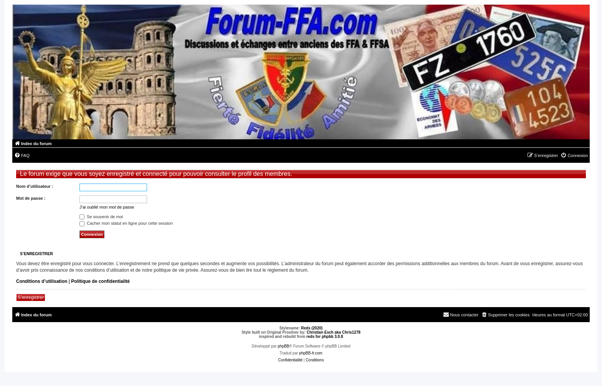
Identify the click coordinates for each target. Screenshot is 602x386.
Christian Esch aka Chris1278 (334, 332)
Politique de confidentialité (100, 281)
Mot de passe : (30, 198)
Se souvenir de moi (101, 216)
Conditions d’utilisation (41, 281)
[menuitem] (22, 155)
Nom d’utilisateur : (34, 186)
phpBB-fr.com (310, 353)
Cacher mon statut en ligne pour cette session (126, 223)
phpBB (283, 346)
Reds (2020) (311, 328)
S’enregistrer (31, 297)
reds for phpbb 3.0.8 (324, 336)
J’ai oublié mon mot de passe (106, 207)
